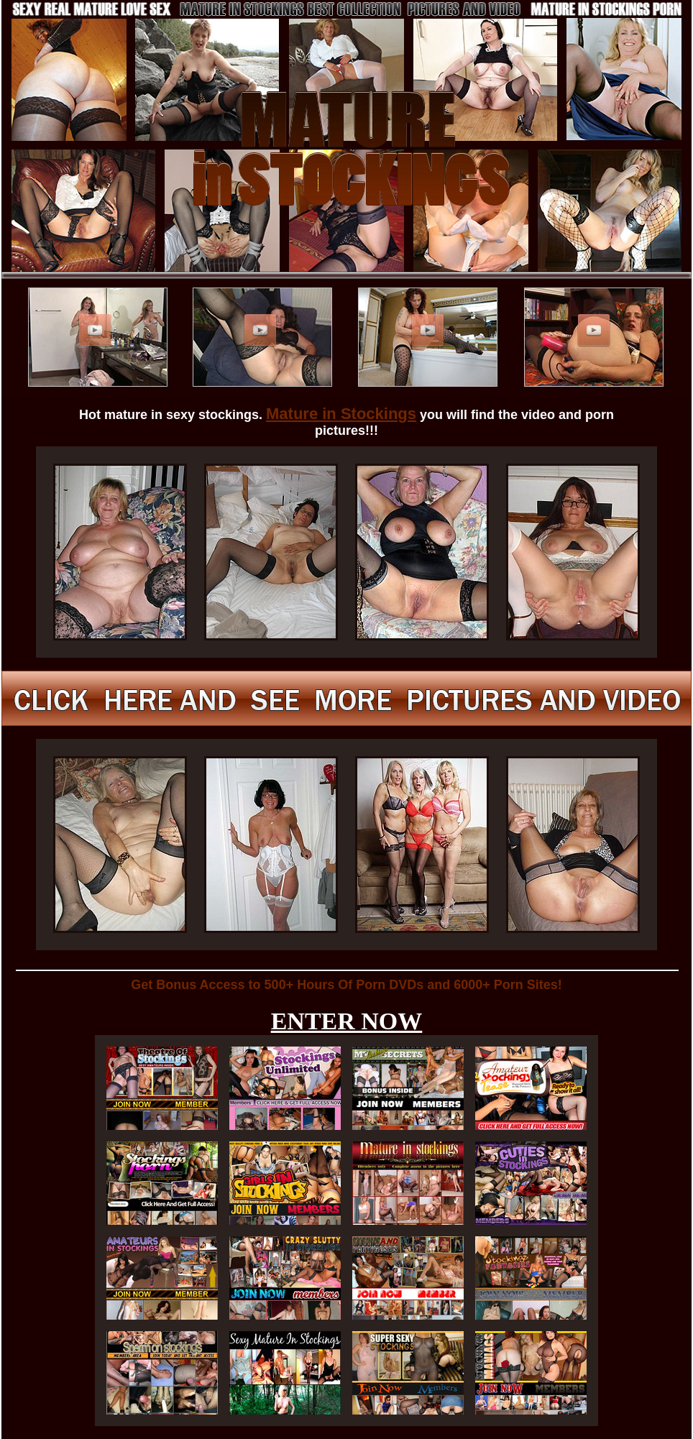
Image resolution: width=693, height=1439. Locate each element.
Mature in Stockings (341, 414)
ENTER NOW (347, 1021)
